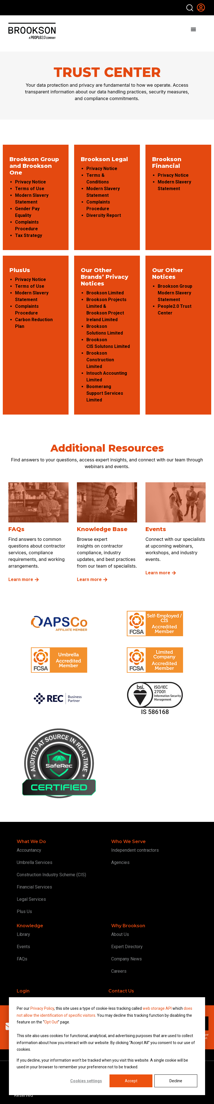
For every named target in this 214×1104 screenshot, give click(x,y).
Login (23, 991)
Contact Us (121, 991)
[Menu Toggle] (193, 29)
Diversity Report (104, 215)
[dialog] (107, 1046)
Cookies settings (86, 1081)
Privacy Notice (31, 182)
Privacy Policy (42, 1008)
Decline (175, 1081)
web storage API (157, 1008)
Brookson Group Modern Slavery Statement (175, 293)
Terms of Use (30, 188)
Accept (131, 1081)
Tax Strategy (29, 235)
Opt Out (51, 1022)
